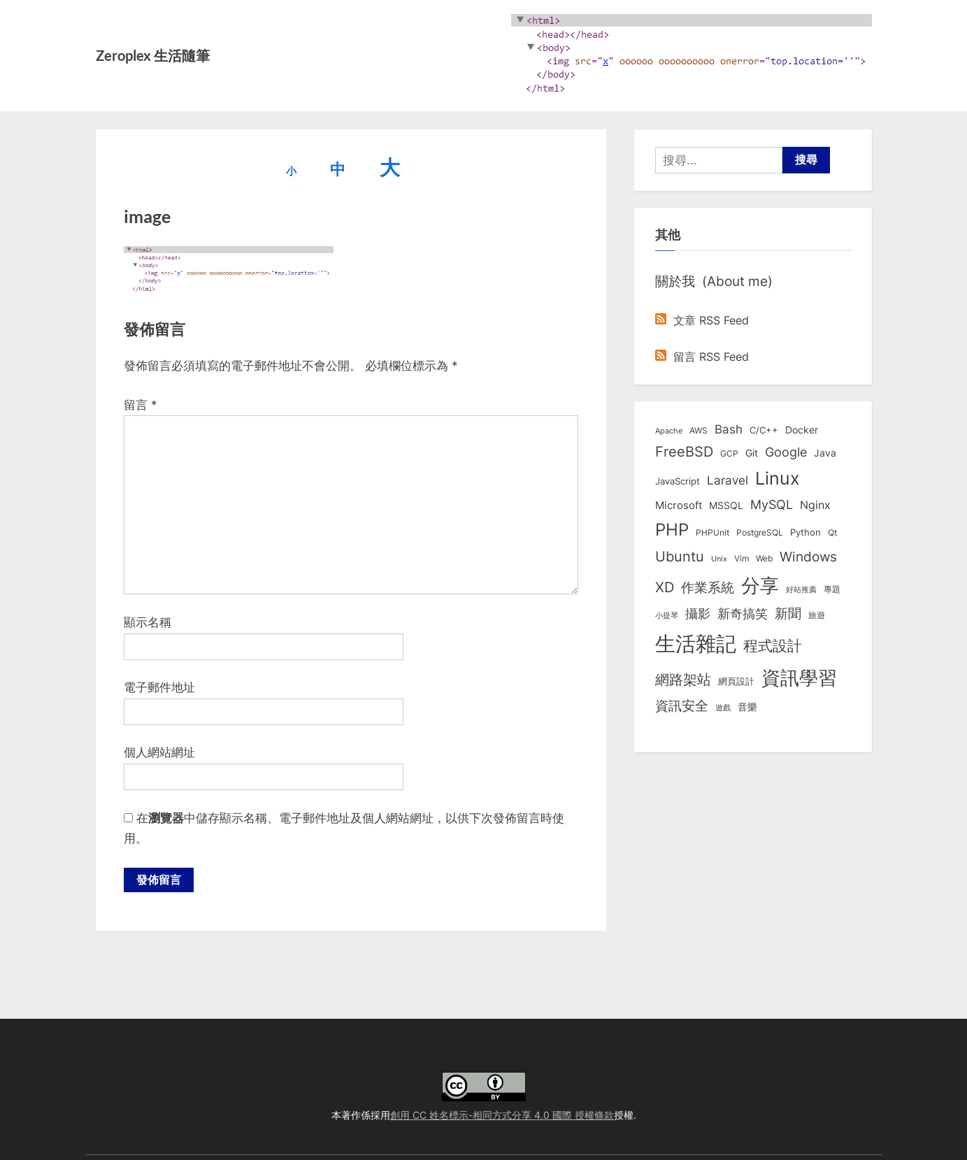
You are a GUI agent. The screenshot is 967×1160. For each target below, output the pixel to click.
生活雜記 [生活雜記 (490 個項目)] (695, 643)
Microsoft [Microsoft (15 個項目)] (678, 505)
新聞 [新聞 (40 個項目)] (788, 614)
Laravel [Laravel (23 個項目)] (727, 480)
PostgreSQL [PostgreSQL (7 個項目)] (759, 533)
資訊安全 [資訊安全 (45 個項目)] (681, 705)
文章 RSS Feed (702, 320)
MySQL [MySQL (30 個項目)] (771, 504)
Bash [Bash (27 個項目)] (729, 429)
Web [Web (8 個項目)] (764, 558)
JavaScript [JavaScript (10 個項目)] (677, 481)
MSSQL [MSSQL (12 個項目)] (726, 505)
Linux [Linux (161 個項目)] (777, 478)
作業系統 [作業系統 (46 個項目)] (707, 587)
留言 (140, 405)
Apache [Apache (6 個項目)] (668, 431)
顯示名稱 (147, 622)
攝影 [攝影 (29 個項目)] (697, 613)
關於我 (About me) (714, 281)
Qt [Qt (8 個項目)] (832, 532)
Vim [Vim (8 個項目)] (741, 558)
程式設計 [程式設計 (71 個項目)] (772, 645)
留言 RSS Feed (702, 357)
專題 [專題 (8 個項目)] (832, 589)
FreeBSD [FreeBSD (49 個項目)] (684, 451)
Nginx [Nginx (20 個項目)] (815, 505)
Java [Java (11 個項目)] (825, 453)
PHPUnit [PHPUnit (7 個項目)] (712, 533)
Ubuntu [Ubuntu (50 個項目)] (679, 556)
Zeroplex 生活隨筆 (153, 55)
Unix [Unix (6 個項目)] (719, 559)
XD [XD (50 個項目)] (664, 587)
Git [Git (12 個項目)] (751, 453)
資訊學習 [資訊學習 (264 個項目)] (799, 677)
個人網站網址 (159, 752)
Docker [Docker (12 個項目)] (801, 430)
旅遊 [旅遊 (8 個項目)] (816, 615)
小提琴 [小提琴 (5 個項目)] (666, 615)
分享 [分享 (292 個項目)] (760, 585)
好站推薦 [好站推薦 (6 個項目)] (801, 589)
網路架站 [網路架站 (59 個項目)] (683, 679)
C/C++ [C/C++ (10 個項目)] (764, 430)
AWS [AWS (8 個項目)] (698, 430)
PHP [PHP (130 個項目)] (672, 530)
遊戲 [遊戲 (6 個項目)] (723, 708)
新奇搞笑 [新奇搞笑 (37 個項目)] (742, 613)
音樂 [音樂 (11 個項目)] (747, 707)
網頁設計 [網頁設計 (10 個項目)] (736, 681)
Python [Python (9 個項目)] (805, 532)
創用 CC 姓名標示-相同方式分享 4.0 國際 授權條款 (502, 1115)
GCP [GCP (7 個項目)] (729, 454)
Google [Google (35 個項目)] (786, 451)
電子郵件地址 (159, 687)
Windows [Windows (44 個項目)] (808, 556)
